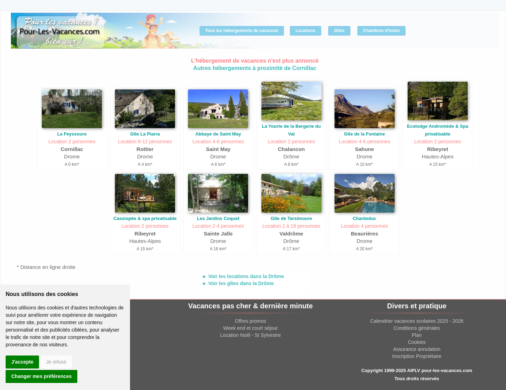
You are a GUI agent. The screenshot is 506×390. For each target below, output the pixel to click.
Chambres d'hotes (381, 30)
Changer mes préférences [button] (41, 376)
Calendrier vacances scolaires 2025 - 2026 (416, 321)
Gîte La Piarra (145, 134)
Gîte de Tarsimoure (291, 218)
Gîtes (339, 30)
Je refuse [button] (56, 362)
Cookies (417, 342)
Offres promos (250, 321)
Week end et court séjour (250, 328)
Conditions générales (417, 328)
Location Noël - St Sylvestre (250, 335)
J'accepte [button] (22, 362)
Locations (306, 30)
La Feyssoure (72, 134)
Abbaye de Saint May (218, 134)
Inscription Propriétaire (416, 356)
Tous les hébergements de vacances (241, 30)
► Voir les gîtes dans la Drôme (238, 283)
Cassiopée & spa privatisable (145, 218)
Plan (417, 335)
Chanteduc (364, 218)
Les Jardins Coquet (218, 218)
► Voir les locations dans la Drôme (243, 276)
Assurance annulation (417, 349)
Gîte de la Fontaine (364, 134)
